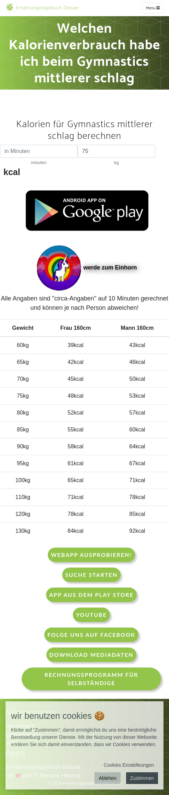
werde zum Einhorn (87, 268)
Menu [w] (153, 8)
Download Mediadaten (91, 654)
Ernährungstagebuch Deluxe (42, 7)
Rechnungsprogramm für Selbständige (91, 678)
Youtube (91, 614)
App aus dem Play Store (91, 594)
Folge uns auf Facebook (91, 634)
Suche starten (91, 574)
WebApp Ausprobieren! (91, 554)
